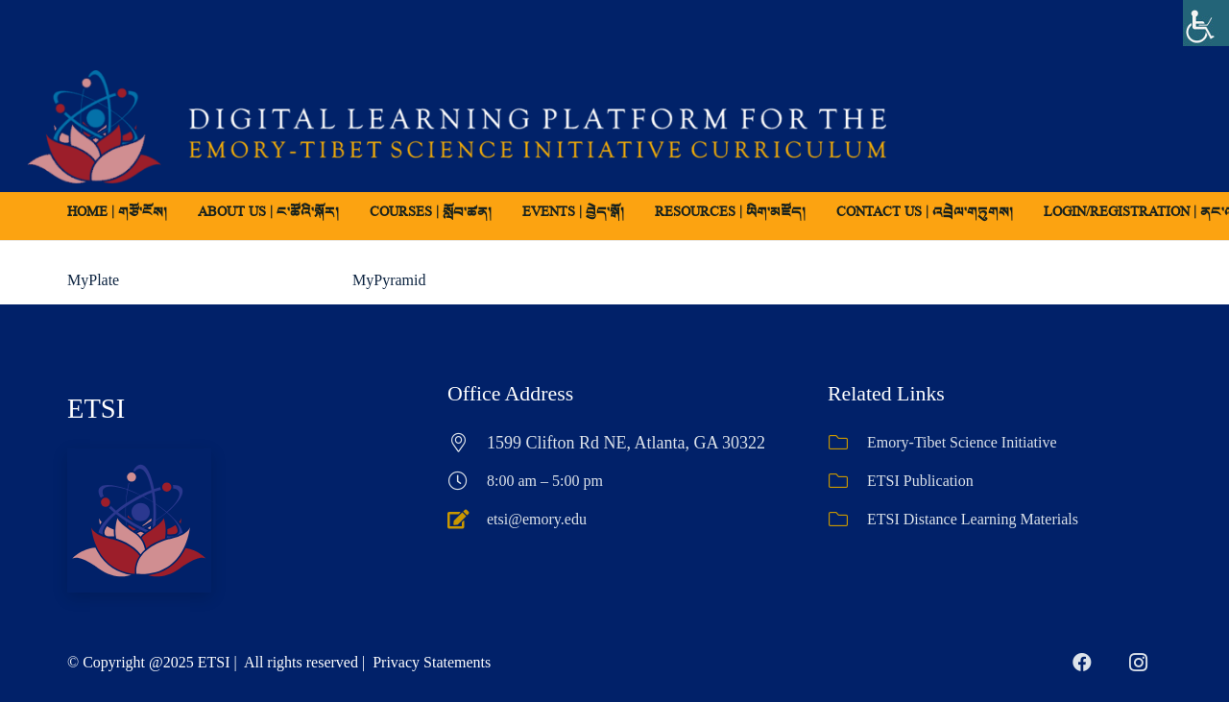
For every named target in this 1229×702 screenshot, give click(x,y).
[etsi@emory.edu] (467, 519)
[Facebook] (1082, 663)
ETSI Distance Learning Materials (972, 519)
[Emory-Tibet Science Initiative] (847, 442)
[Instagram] (1138, 663)
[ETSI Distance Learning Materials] (847, 519)
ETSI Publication (920, 480)
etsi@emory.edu (537, 519)
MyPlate (93, 280)
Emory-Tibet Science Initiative (962, 442)
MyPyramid (388, 280)
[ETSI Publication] (847, 481)
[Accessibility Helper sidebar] (1206, 23)
